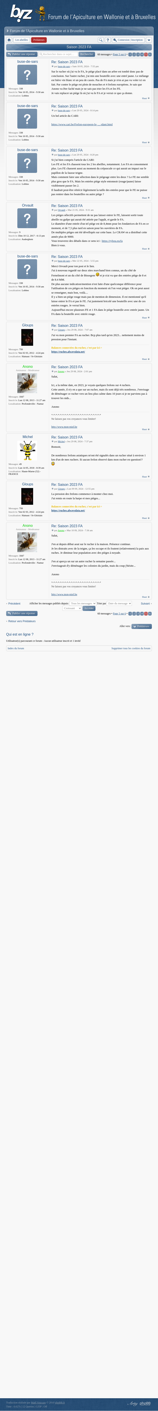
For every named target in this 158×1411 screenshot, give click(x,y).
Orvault (27, 205)
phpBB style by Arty (132, 1404)
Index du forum (16, 648)
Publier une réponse (23, 54)
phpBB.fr (60, 1402)
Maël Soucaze (38, 1402)
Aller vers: (125, 626)
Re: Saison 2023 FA (67, 62)
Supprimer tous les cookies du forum (130, 648)
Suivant (145, 603)
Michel (28, 437)
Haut (144, 98)
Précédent (14, 603)
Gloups (27, 325)
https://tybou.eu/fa (112, 240)
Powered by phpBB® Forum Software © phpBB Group (145, 1404)
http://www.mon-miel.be (64, 426)
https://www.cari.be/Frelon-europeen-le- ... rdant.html (82, 124)
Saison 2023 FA (79, 47)
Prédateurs (143, 626)
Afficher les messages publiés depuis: (62, 603)
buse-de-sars (27, 61)
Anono (28, 366)
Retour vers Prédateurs (22, 621)
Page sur (119, 54)
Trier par (114, 603)
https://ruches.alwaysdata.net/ (68, 351)
